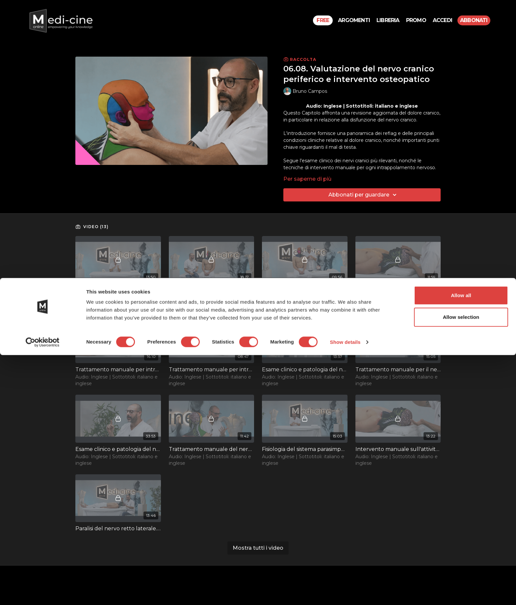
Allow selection (461, 567)
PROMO (416, 20)
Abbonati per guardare (363, 195)
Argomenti (354, 20)
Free (323, 20)
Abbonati (474, 20)
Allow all (461, 545)
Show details (345, 592)
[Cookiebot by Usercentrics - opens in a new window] (42, 592)
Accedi (442, 20)
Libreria (388, 20)
